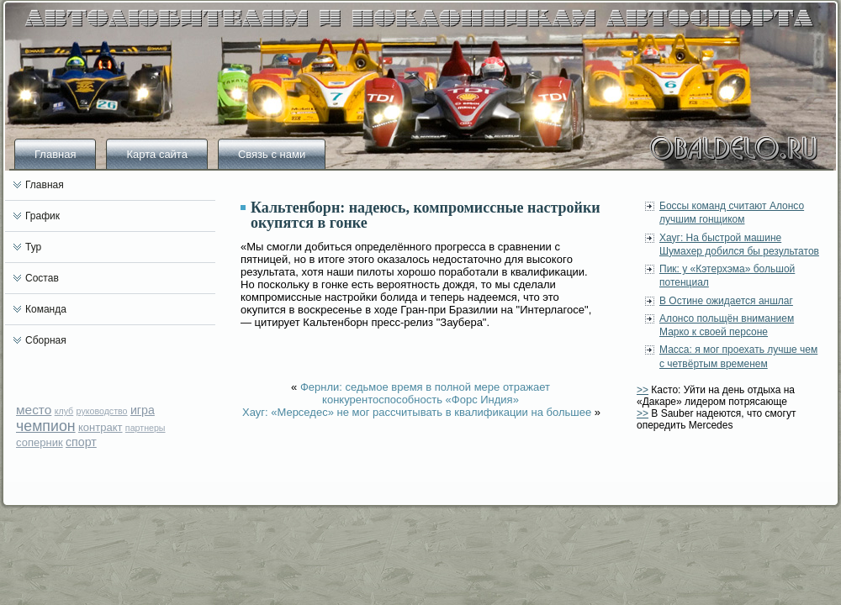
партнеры (145, 428)
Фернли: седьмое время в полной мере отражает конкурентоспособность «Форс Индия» (425, 393)
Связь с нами (271, 154)
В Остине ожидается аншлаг (726, 301)
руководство (102, 411)
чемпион (46, 426)
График (42, 216)
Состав (42, 278)
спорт (81, 442)
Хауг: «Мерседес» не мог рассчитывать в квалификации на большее (416, 412)
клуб (64, 411)
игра (142, 410)
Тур (33, 247)
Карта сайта (156, 154)
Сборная (45, 340)
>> (642, 390)
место (33, 409)
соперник (39, 442)
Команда (45, 309)
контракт (100, 427)
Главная (55, 154)
